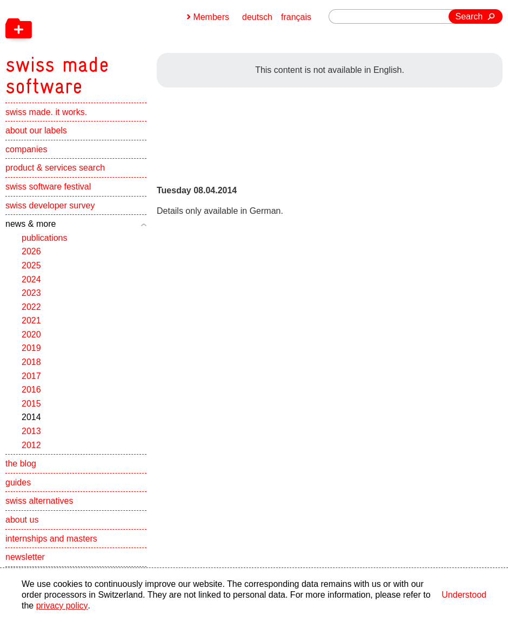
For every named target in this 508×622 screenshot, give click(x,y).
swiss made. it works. (46, 112)
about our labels (36, 131)
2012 (31, 445)
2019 (31, 348)
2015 (31, 403)
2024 (31, 279)
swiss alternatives (39, 501)
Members (211, 17)
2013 (31, 431)
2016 (31, 390)
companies (26, 149)
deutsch (257, 17)
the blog (20, 464)
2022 (31, 307)
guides (18, 482)
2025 (31, 265)
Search (469, 16)
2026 (31, 251)
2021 (31, 321)
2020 (31, 334)
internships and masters (51, 538)
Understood (464, 594)
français (296, 17)
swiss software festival (48, 186)
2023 (31, 293)
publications (45, 237)
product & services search (55, 168)
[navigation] (113, 48)
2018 (31, 362)
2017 (31, 376)
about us (21, 519)
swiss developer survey (50, 205)
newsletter (25, 557)
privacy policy (62, 605)
